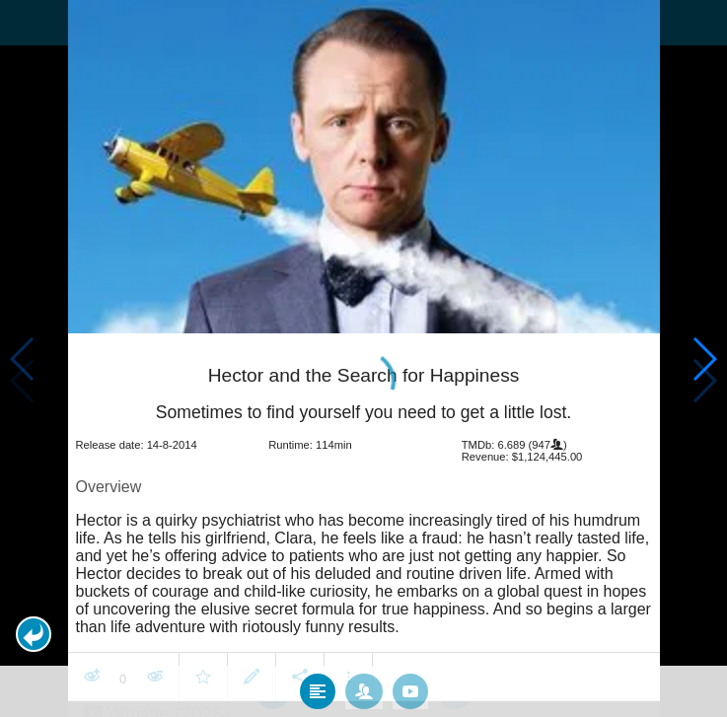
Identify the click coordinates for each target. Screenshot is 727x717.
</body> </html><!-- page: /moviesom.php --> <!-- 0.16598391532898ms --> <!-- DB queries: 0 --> (363, 358)
